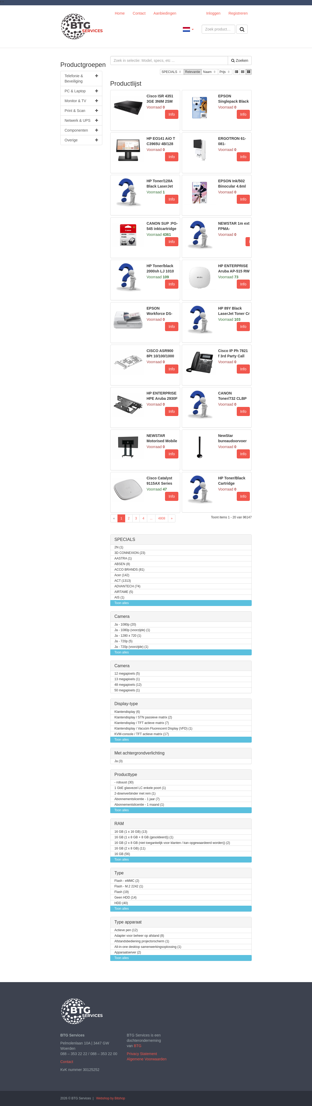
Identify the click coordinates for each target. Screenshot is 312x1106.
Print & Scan (81, 110)
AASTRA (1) (123, 559)
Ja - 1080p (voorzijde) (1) (132, 630)
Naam (210, 72)
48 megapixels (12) (128, 685)
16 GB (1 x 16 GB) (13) (131, 832)
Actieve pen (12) (126, 930)
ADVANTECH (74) (128, 586)
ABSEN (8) (122, 564)
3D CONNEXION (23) (130, 553)
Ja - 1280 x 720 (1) (128, 636)
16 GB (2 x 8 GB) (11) (130, 849)
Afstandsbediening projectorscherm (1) (142, 941)
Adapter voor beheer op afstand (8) (139, 936)
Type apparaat (128, 922)
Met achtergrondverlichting (140, 753)
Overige (81, 140)
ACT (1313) (123, 581)
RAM (119, 823)
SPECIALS (172, 72)
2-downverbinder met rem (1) (135, 794)
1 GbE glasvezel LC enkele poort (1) (140, 788)
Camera (122, 616)
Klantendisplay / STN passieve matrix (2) (143, 717)
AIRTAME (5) (124, 592)
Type (119, 873)
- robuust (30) (124, 782)
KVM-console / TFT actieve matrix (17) (142, 734)
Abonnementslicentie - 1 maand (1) (139, 805)
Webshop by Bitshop (110, 1098)
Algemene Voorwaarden (146, 1059)
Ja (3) (119, 761)
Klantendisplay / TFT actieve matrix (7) (142, 723)
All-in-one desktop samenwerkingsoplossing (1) (148, 947)
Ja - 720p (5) (124, 641)
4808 (161, 518)
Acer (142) (122, 575)
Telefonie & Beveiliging (81, 78)
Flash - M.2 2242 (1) (129, 886)
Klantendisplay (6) (127, 712)
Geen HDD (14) (126, 898)
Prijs (225, 72)
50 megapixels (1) (127, 690)
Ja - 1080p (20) (125, 625)
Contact (139, 13)
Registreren (238, 13)
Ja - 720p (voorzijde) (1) (131, 647)
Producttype (126, 774)
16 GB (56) (122, 854)
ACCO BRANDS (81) (130, 570)
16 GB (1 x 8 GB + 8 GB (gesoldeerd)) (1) (144, 837)
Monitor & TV (81, 100)
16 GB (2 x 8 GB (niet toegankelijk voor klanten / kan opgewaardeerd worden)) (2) (172, 843)
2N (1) (119, 547)
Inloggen (213, 13)
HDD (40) (121, 903)
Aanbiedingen (165, 13)
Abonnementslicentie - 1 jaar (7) (137, 799)
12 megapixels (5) (127, 674)
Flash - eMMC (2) (127, 881)
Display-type (126, 703)
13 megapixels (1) (127, 679)
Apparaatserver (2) (128, 953)
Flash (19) (122, 892)
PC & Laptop (81, 91)
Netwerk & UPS (81, 120)
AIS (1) (119, 598)
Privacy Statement (142, 1054)
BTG (137, 1046)
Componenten (81, 130)
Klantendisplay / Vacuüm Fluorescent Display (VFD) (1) (153, 729)
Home (120, 13)
